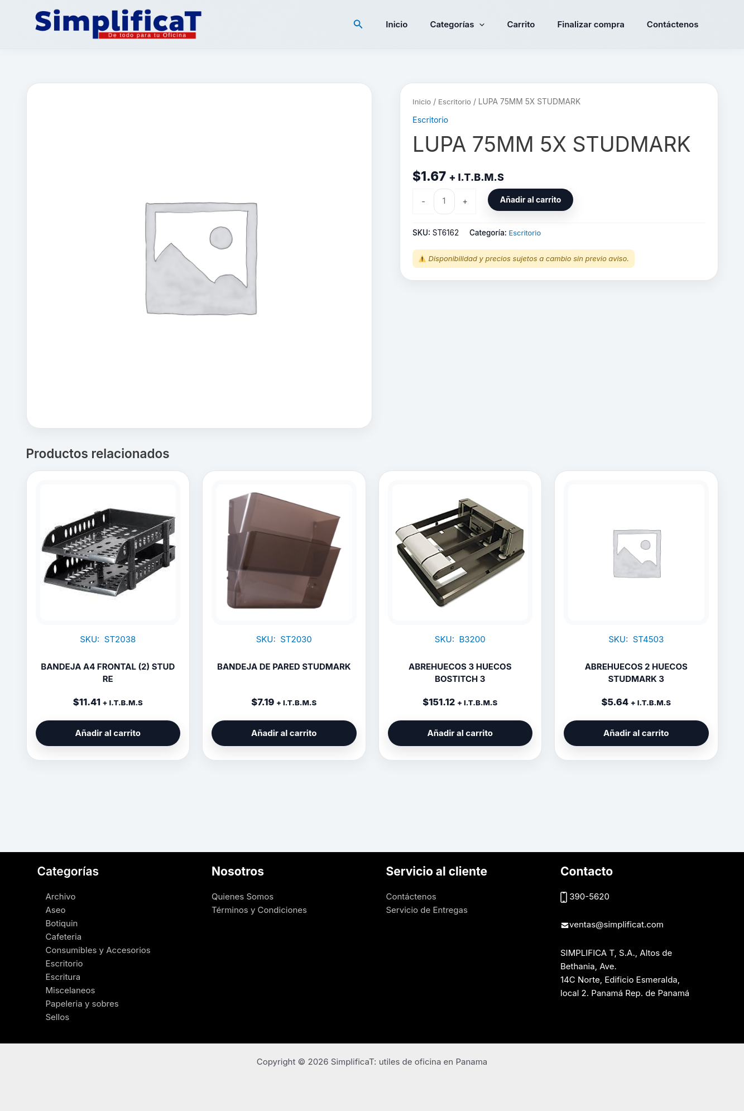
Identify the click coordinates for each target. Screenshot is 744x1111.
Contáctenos (676, 24)
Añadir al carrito (534, 200)
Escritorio (456, 101)
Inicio (422, 24)
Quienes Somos (242, 896)
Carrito (535, 24)
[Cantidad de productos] (444, 201)
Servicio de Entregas (427, 910)
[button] (386, 24)
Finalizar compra (598, 24)
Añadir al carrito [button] (108, 733)
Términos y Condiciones (259, 910)
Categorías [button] (476, 24)
